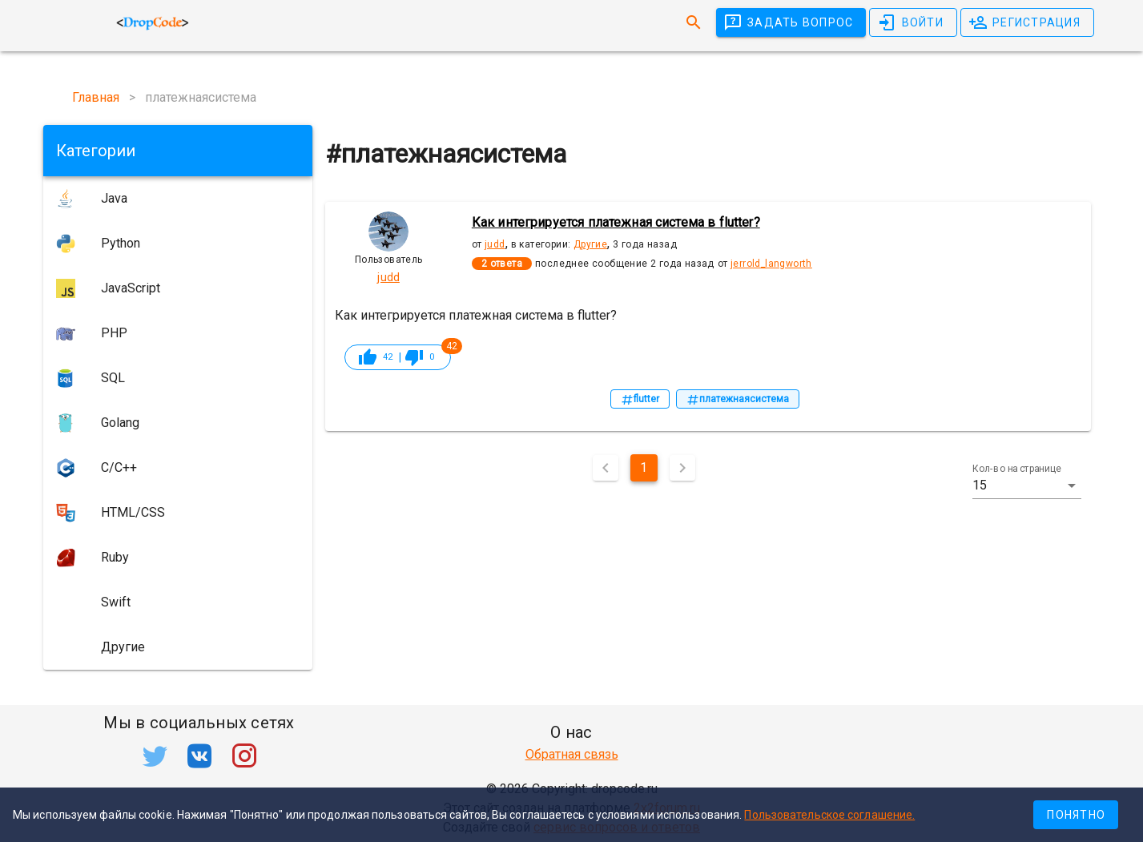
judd (495, 244)
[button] (1026, 485)
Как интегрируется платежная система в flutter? (616, 222)
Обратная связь (571, 754)
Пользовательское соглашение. (829, 814)
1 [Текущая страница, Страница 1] (643, 467)
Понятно (1076, 814)
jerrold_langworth (771, 263)
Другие (590, 244)
